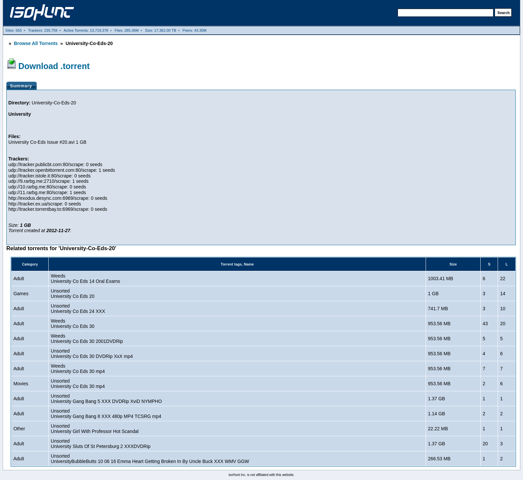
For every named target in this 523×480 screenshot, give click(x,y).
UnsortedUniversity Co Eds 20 (72, 293)
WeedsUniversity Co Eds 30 (72, 323)
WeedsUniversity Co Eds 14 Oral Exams (85, 278)
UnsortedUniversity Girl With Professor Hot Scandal (94, 428)
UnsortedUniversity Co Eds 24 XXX (78, 308)
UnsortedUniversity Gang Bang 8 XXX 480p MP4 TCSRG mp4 (106, 413)
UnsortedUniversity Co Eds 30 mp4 (78, 383)
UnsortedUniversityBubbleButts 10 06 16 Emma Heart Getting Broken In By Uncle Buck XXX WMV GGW (150, 458)
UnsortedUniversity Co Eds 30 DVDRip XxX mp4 (92, 353)
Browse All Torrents (36, 43)
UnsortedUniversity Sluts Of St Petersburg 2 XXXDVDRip (100, 443)
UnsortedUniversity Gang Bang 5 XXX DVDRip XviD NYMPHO (106, 398)
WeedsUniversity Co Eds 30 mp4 (78, 368)
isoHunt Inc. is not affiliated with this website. (261, 475)
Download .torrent (54, 66)
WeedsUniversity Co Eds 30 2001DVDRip (87, 338)
